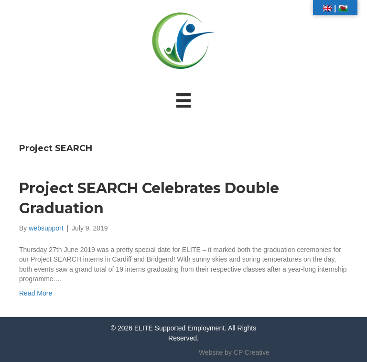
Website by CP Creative (234, 352)
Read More (35, 293)
